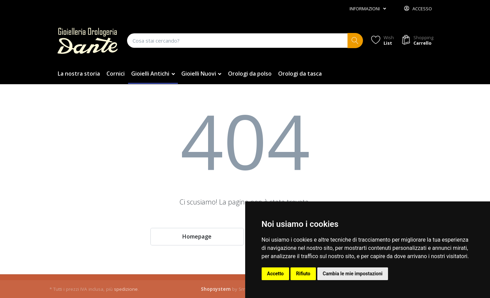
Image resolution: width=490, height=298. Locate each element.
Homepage (197, 236)
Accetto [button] (275, 273)
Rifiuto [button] (303, 273)
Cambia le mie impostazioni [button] (353, 273)
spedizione (126, 289)
